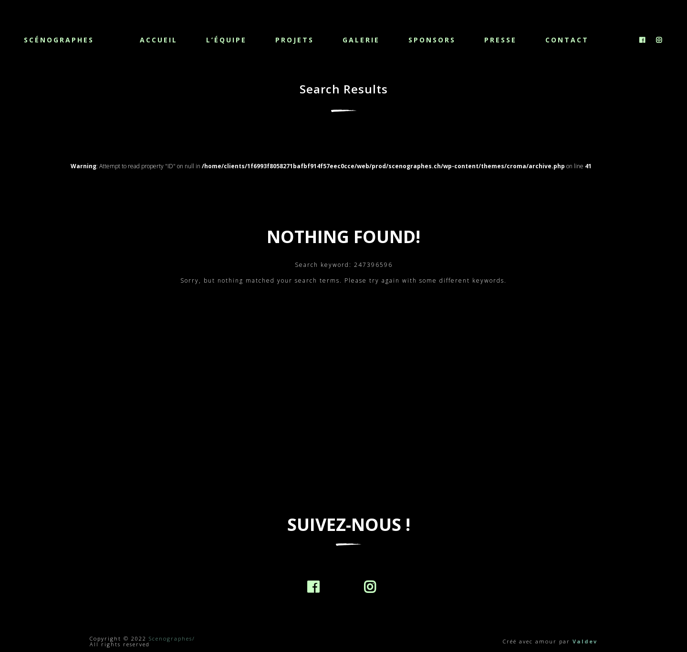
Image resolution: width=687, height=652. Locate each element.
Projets (294, 39)
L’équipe (226, 39)
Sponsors (432, 39)
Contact (567, 39)
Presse (500, 39)
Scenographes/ (172, 638)
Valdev (584, 641)
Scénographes (59, 39)
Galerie (361, 39)
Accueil (158, 39)
